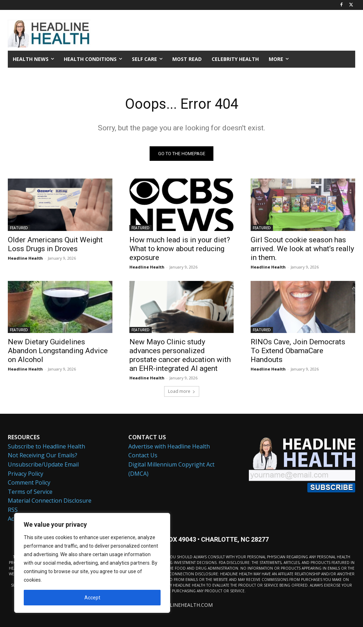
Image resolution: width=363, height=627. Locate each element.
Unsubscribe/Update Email (43, 464)
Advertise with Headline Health (169, 446)
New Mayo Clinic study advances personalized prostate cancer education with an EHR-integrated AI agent (180, 355)
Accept (92, 597)
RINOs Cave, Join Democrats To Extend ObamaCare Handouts (298, 351)
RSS (13, 510)
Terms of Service (30, 492)
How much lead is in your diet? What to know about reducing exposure (179, 249)
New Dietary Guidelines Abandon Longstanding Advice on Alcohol (58, 351)
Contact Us (142, 455)
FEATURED (19, 227)
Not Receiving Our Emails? (42, 455)
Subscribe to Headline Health (46, 446)
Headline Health (25, 258)
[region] (92, 563)
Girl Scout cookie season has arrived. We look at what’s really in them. (302, 249)
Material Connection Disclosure (49, 501)
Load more (181, 391)
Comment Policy (29, 482)
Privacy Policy (25, 474)
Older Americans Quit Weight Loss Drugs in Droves (55, 244)
